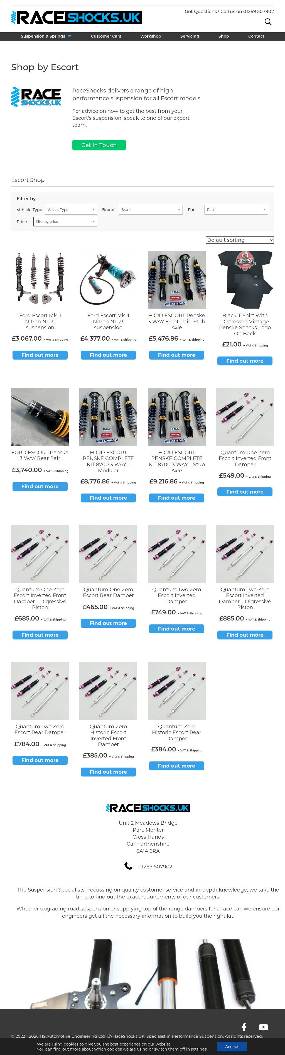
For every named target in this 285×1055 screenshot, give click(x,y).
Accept (232, 1046)
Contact (256, 37)
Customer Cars (106, 37)
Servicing (189, 37)
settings (199, 1048)
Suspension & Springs (43, 37)
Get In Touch (99, 145)
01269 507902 (258, 11)
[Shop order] (240, 240)
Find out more (40, 355)
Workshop (150, 37)
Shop (223, 37)
